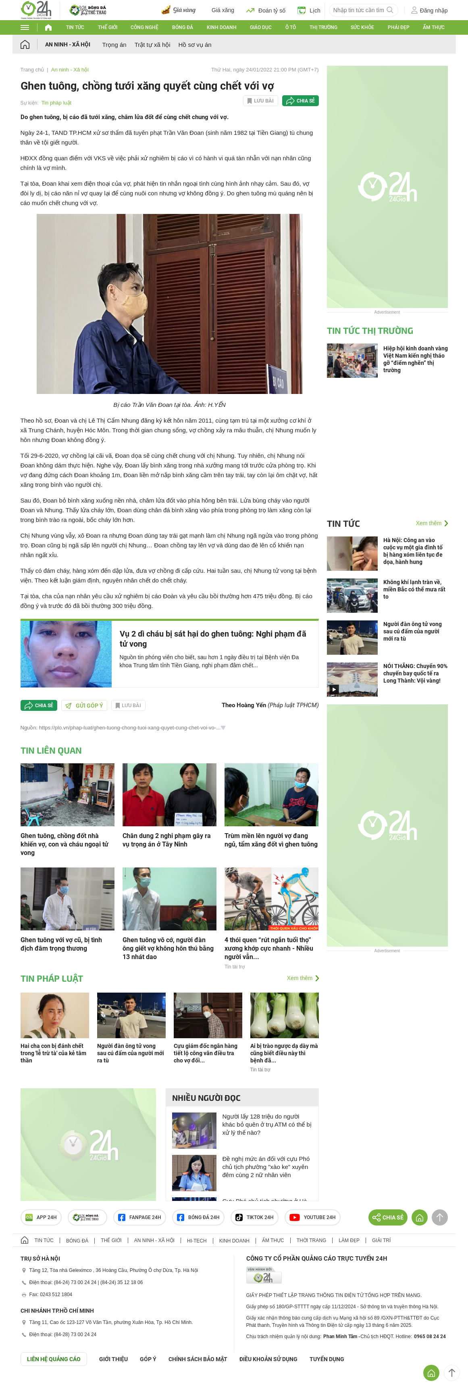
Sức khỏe (362, 27)
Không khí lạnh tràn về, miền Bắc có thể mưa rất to (414, 589)
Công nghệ (144, 27)
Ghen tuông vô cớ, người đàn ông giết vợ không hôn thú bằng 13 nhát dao (168, 948)
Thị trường (323, 27)
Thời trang (311, 1240)
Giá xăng (223, 10)
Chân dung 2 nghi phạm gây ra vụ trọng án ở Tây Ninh (167, 840)
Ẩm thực (434, 27)
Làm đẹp (349, 1240)
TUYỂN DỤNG (327, 1359)
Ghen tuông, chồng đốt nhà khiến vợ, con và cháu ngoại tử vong (64, 844)
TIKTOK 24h (254, 1217)
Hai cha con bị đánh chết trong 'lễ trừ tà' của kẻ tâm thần (53, 1053)
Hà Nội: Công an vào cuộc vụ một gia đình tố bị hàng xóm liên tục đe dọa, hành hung (413, 551)
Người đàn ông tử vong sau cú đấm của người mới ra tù (130, 1053)
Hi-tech (197, 1241)
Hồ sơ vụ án (195, 44)
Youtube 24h (312, 1217)
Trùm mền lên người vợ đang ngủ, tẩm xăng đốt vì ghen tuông (271, 840)
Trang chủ (32, 70)
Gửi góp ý (84, 705)
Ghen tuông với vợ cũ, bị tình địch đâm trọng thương (61, 944)
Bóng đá (182, 27)
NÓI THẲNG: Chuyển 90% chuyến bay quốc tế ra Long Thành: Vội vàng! (415, 673)
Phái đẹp (399, 27)
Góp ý (148, 1359)
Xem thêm (300, 978)
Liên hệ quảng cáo (54, 1359)
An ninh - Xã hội (67, 44)
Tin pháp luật (56, 103)
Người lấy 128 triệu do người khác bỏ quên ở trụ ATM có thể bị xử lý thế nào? (267, 1124)
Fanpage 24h (139, 1217)
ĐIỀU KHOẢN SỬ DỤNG (268, 1359)
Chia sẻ (306, 101)
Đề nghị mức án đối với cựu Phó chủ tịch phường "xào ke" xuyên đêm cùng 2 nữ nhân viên (266, 1166)
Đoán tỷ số (265, 10)
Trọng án (114, 44)
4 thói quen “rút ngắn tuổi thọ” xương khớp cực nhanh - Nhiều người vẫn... (269, 948)
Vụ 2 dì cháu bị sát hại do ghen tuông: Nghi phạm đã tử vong (213, 639)
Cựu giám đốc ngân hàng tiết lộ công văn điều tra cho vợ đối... (205, 1053)
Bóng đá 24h (198, 1217)
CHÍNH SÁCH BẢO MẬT (197, 1359)
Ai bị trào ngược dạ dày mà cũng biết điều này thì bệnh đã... (284, 1053)
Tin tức (75, 27)
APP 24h (41, 1217)
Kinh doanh (222, 27)
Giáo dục (261, 27)
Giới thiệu (113, 1359)
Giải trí (381, 1240)
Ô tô (290, 27)
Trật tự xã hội (153, 44)
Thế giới (107, 27)
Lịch (308, 10)
